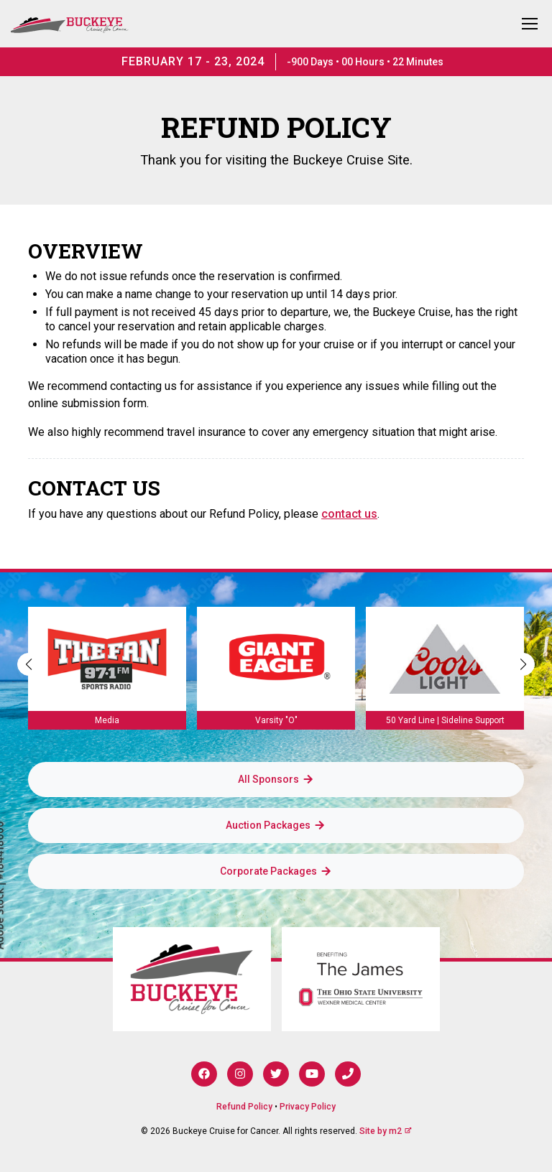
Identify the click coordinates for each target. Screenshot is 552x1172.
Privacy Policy (308, 1107)
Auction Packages (276, 825)
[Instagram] (240, 1074)
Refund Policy (244, 1107)
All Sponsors (276, 779)
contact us (349, 514)
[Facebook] (204, 1074)
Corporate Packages (276, 871)
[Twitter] (276, 1074)
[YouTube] (312, 1074)
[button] (523, 664)
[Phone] (348, 1074)
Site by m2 (385, 1131)
